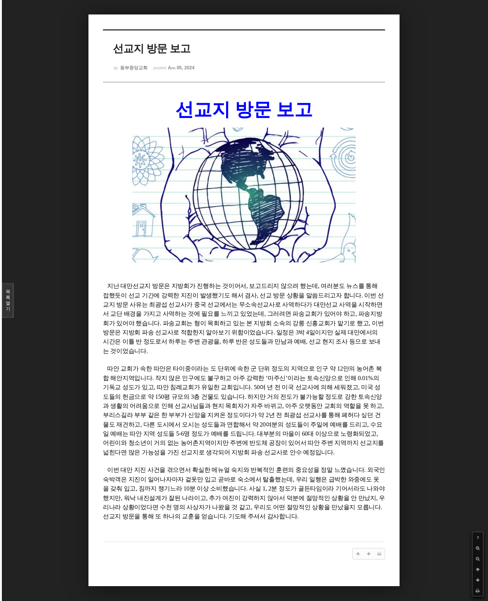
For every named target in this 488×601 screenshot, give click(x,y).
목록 (8, 300)
